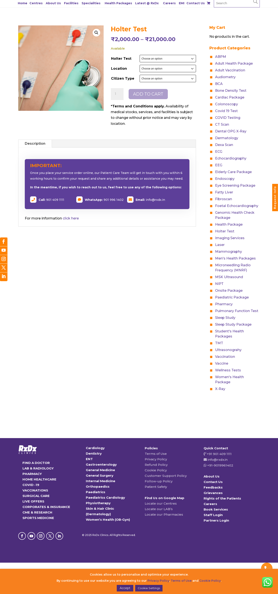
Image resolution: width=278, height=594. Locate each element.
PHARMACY (32, 474)
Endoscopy (225, 179)
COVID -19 (30, 485)
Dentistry (94, 453)
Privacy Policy (156, 459)
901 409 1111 (55, 200)
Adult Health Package (234, 63)
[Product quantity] (117, 94)
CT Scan (222, 124)
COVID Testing (227, 118)
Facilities (71, 3)
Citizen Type (122, 78)
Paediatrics (95, 492)
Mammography (228, 252)
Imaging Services (230, 238)
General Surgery (99, 475)
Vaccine (221, 363)
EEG (218, 165)
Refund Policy (156, 465)
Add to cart (148, 94)
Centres (36, 3)
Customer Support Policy (166, 476)
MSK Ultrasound (229, 277)
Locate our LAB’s (159, 509)
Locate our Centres (161, 503)
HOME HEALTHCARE (39, 479)
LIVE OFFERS (33, 501)
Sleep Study (225, 318)
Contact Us (195, 3)
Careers (169, 3)
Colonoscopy (226, 104)
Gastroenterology (101, 464)
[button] (96, 32)
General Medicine (100, 470)
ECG (218, 152)
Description (35, 144)
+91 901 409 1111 (219, 454)
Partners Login (216, 520)
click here (71, 218)
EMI (181, 3)
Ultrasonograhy (228, 350)
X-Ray (220, 389)
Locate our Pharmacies (164, 514)
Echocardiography (230, 158)
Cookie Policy (156, 470)
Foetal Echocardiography (236, 206)
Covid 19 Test (226, 111)
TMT (219, 343)
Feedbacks (213, 487)
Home (22, 3)
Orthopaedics (98, 486)
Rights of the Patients (222, 498)
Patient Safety (156, 487)
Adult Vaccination (230, 70)
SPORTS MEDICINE (38, 518)
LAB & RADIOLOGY (38, 468)
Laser (220, 245)
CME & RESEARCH (37, 512)
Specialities (91, 3)
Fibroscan (223, 199)
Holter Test (121, 59)
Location (119, 69)
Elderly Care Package (233, 172)
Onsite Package (229, 291)
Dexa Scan (224, 145)
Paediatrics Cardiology (105, 497)
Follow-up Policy (158, 481)
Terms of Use (156, 454)
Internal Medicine (100, 481)
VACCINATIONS (35, 490)
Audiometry (225, 77)
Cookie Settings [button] (149, 588)
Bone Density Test (230, 91)
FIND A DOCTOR (36, 463)
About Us (53, 3)
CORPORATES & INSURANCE (46, 507)
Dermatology (226, 138)
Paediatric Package (232, 297)
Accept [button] (125, 588)
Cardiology (95, 448)
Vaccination (225, 357)
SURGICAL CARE (36, 496)
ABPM (220, 57)
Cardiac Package (229, 97)
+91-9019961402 (219, 465)
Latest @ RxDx (147, 3)
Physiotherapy (98, 503)
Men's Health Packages (235, 258)
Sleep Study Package (233, 324)
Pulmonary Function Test (236, 311)
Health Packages (118, 3)
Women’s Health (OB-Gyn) (108, 520)
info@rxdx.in (155, 200)
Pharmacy (224, 304)
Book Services (216, 509)
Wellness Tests (228, 370)
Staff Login (213, 515)
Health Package (229, 224)
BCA (219, 84)
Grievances (213, 493)
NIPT (219, 284)
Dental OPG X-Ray (230, 131)
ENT (89, 459)
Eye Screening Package (235, 185)
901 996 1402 (114, 200)
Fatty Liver (224, 192)
